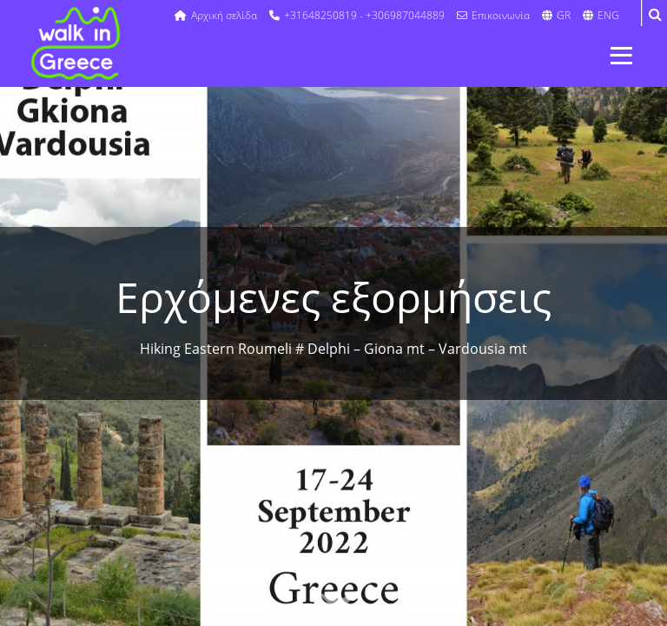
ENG (601, 15)
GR (556, 15)
